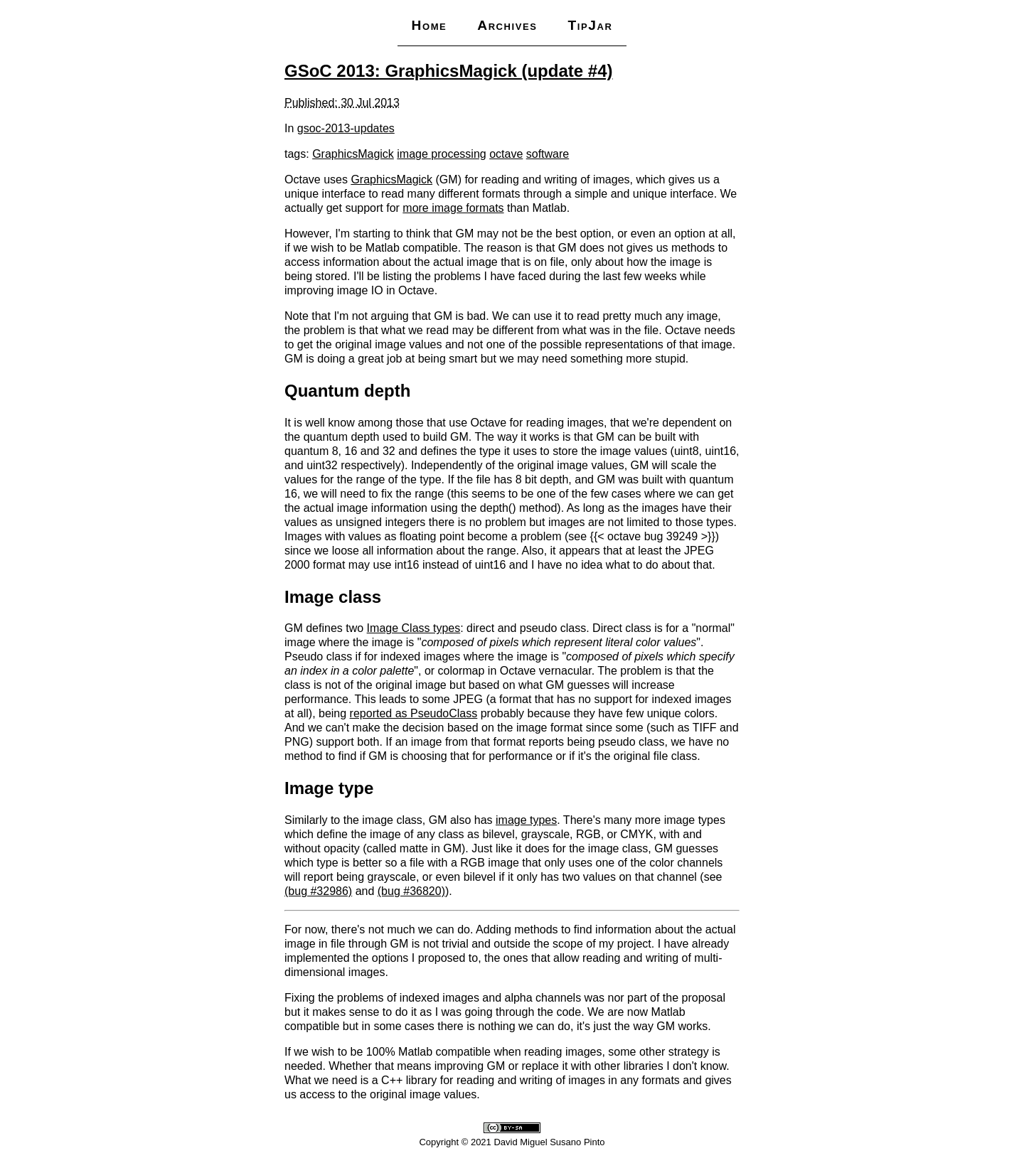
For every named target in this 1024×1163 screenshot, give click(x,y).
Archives (507, 25)
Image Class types (414, 628)
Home (429, 25)
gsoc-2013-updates (346, 128)
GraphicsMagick (353, 154)
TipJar (589, 25)
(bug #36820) (411, 891)
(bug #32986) (318, 891)
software (547, 154)
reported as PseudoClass (414, 713)
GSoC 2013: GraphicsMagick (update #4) (448, 70)
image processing (441, 154)
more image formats (452, 208)
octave (506, 154)
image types (526, 820)
